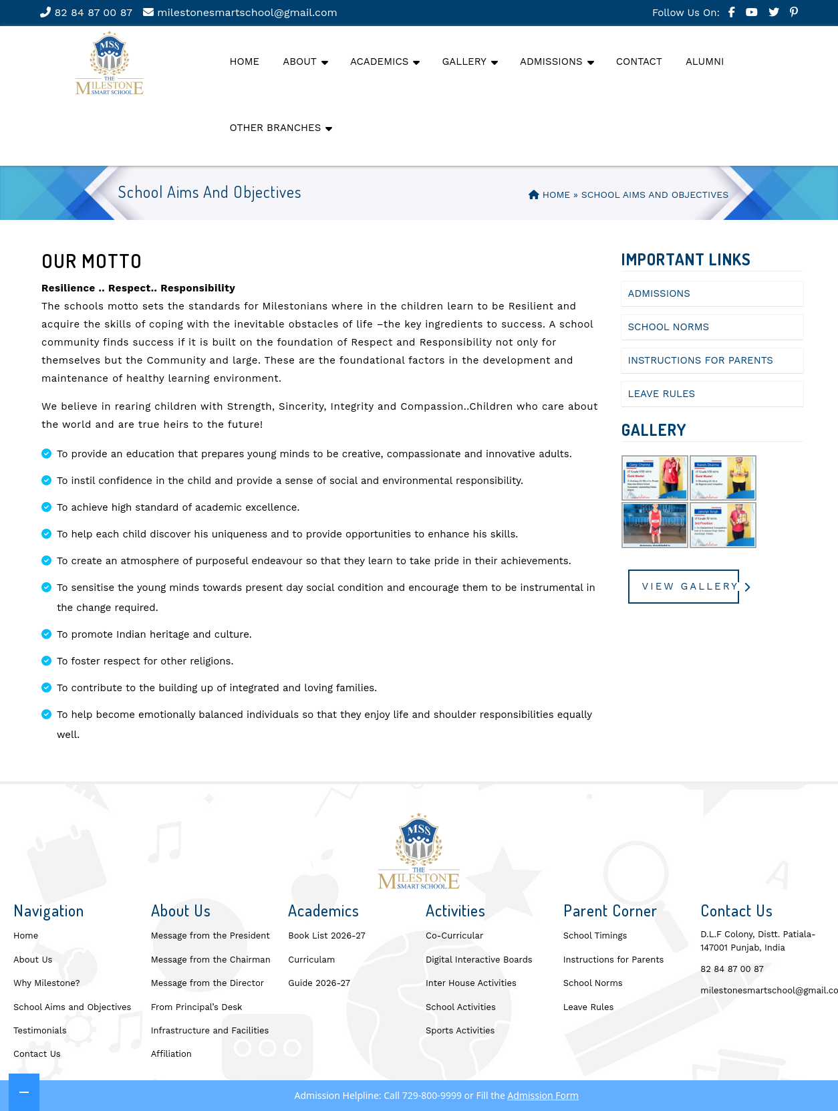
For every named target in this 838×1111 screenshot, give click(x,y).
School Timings (595, 936)
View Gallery (690, 586)
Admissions (551, 61)
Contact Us (37, 1054)
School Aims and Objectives (72, 1007)
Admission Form (543, 1097)
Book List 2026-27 (326, 936)
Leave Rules (662, 394)
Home (245, 61)
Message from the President (210, 936)
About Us (32, 960)
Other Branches (275, 128)
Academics (379, 61)
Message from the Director (207, 983)
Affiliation (171, 1054)
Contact (639, 61)
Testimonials (40, 1030)
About (300, 61)
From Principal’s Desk (197, 1007)
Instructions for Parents (700, 360)
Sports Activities (460, 1030)
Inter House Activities (471, 983)
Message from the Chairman (211, 960)
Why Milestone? (46, 983)
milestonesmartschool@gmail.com (240, 12)
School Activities (461, 1007)
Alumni (705, 61)
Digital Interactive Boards (479, 960)
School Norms (669, 327)
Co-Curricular (454, 936)
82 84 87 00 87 (86, 12)
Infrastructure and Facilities (210, 1030)
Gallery (464, 61)
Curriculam (311, 960)
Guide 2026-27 (319, 983)
